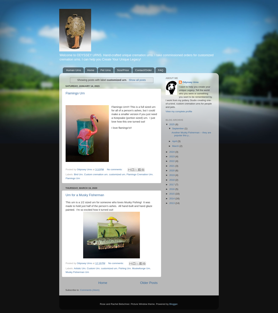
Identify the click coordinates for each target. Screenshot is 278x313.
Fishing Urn (125, 268)
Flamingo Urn (75, 93)
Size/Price (123, 70)
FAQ (160, 70)
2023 (172, 156)
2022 (172, 161)
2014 (172, 198)
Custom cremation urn (96, 174)
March (175, 146)
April (175, 141)
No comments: (115, 169)
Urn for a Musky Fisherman (85, 195)
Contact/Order (143, 70)
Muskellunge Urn (141, 268)
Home (90, 70)
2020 (172, 170)
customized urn (117, 174)
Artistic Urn (80, 268)
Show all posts (137, 80)
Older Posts (149, 283)
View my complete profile (179, 111)
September (178, 128)
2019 (172, 175)
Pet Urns (105, 70)
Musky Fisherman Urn (77, 272)
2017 (172, 184)
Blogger (173, 304)
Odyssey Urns (190, 82)
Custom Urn (93, 268)
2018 (172, 180)
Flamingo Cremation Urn (140, 174)
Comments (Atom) (90, 290)
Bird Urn (78, 174)
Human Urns (73, 70)
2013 (172, 203)
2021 (172, 166)
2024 (172, 152)
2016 (172, 189)
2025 (172, 124)
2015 (172, 193)
